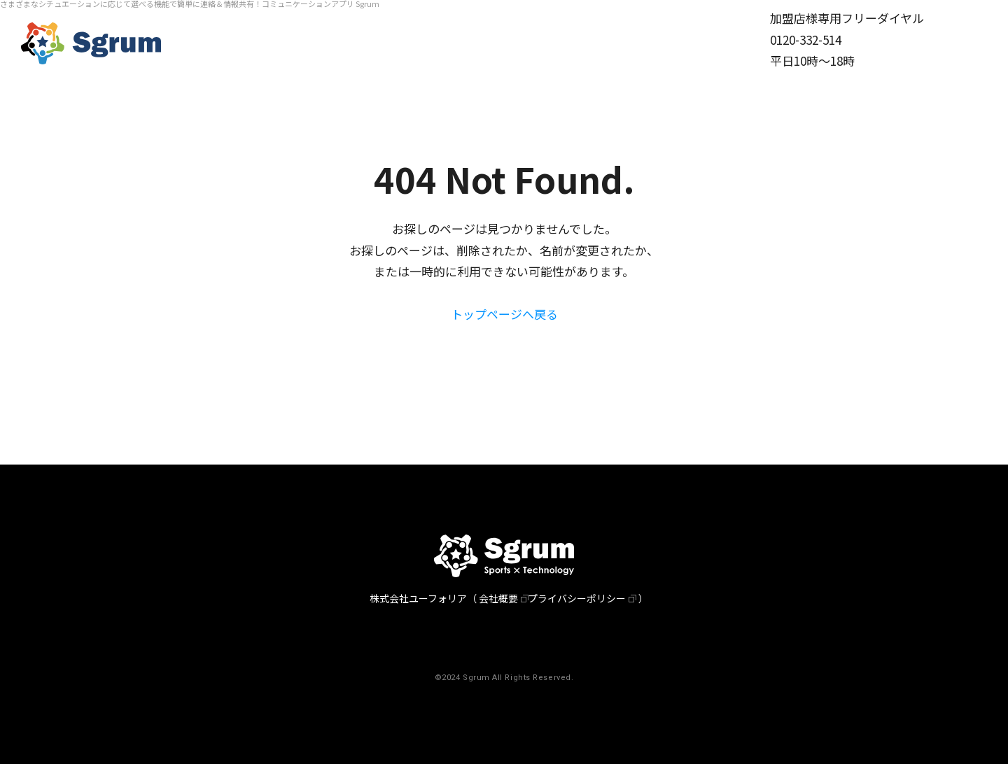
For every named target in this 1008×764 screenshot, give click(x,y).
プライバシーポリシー (577, 598)
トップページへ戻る (504, 314)
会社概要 (498, 598)
